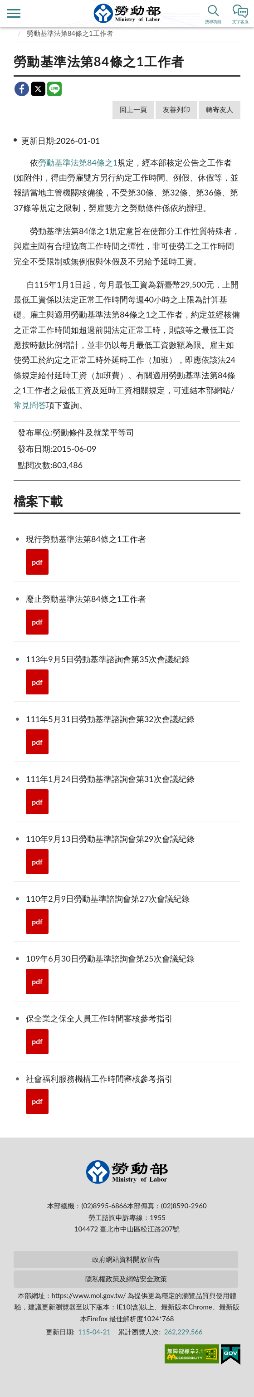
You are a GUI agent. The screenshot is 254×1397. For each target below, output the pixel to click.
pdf (37, 561)
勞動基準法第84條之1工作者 (70, 33)
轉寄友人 (219, 109)
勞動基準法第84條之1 (77, 162)
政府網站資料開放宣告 (126, 1259)
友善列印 (176, 109)
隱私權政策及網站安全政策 (126, 1279)
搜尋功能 (213, 21)
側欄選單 (13, 13)
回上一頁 (133, 109)
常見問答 (30, 405)
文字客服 (240, 21)
